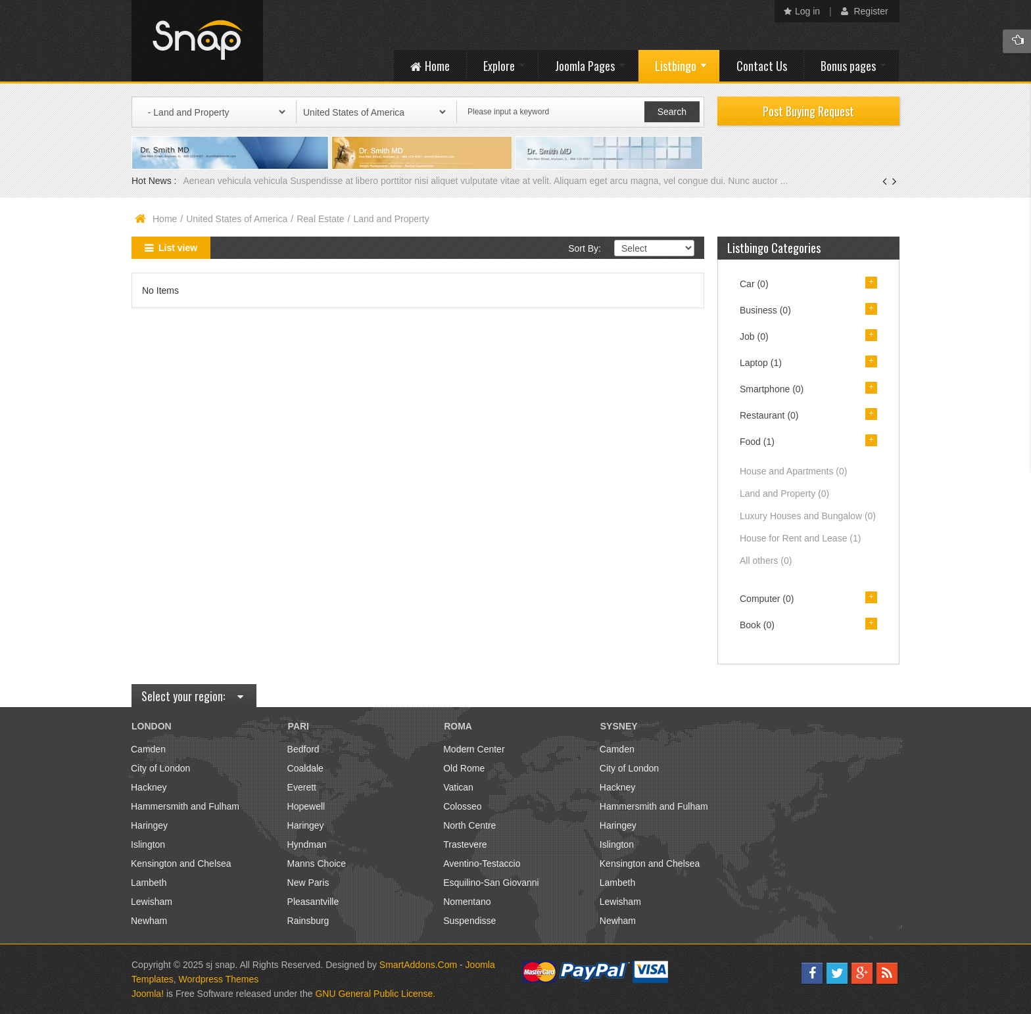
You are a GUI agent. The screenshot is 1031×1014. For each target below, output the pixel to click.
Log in (802, 11)
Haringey (149, 825)
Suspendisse (469, 920)
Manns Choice (317, 863)
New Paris (308, 882)
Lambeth (148, 882)
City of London (160, 768)
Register (864, 11)
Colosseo (462, 806)
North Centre (469, 825)
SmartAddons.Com (418, 964)
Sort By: (584, 248)
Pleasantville (313, 901)
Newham (149, 920)
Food (757, 441)
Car (754, 284)
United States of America (236, 219)
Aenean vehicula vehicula (236, 180)
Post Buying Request (808, 111)
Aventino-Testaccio (481, 863)
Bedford (303, 749)
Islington (148, 844)
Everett (301, 787)
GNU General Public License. (375, 993)
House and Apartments (793, 471)
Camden (148, 749)
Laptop (761, 362)
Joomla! (148, 993)
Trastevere (465, 844)
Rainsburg (308, 920)
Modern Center (473, 749)
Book (757, 625)
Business (765, 310)
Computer (767, 598)
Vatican (458, 787)
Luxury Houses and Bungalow (808, 516)
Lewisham (151, 901)
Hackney (148, 787)
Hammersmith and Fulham (185, 806)
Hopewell (306, 806)
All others (766, 560)
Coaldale (305, 768)
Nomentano (467, 901)
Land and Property (784, 493)
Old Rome (464, 768)
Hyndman (307, 844)
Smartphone (771, 389)
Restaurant (769, 415)
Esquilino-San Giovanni (491, 882)
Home (165, 219)
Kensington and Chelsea (181, 863)
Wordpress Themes (219, 979)
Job (754, 336)
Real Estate (320, 219)
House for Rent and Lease (800, 538)
